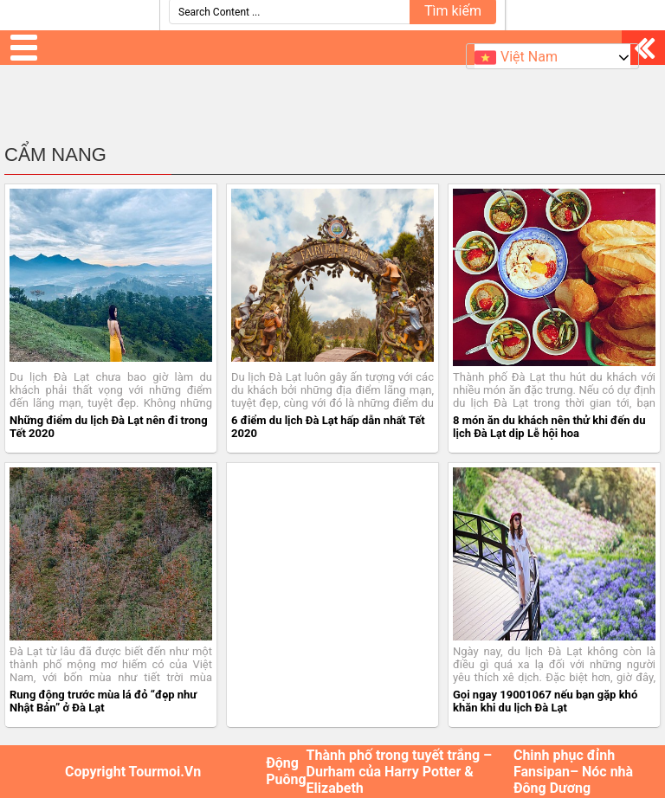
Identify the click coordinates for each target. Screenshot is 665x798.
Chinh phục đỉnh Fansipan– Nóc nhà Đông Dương (573, 771)
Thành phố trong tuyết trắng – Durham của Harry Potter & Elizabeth (400, 771)
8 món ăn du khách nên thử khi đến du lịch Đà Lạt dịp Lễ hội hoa (549, 427)
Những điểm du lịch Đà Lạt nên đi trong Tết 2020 (109, 427)
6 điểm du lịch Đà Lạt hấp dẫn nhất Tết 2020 (328, 427)
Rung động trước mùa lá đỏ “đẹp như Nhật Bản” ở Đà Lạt (103, 701)
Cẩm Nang (55, 154)
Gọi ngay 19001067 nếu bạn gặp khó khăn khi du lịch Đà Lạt (545, 701)
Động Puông (286, 771)
